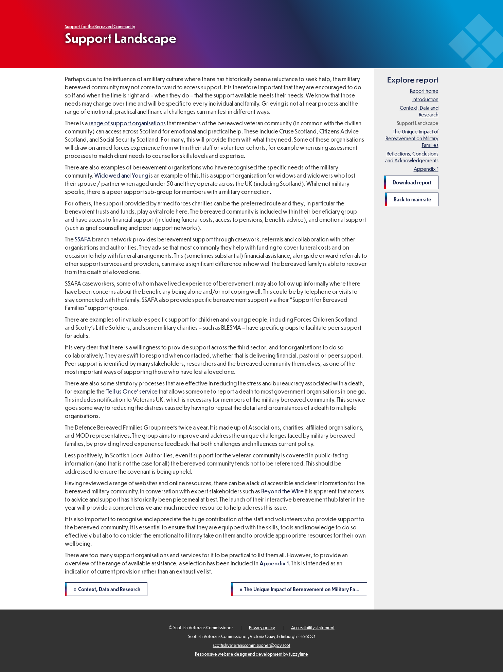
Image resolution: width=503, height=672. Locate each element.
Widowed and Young (121, 175)
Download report (412, 182)
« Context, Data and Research (106, 589)
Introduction (425, 99)
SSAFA (83, 239)
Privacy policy (262, 627)
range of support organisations (127, 123)
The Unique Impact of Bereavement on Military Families (411, 138)
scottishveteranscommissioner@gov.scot (251, 645)
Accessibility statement (313, 627)
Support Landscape (417, 123)
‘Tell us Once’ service (131, 391)
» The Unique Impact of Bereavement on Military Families (303, 589)
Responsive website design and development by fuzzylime (251, 654)
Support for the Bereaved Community (100, 26)
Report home (424, 91)
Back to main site (412, 199)
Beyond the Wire (282, 491)
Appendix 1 (426, 169)
